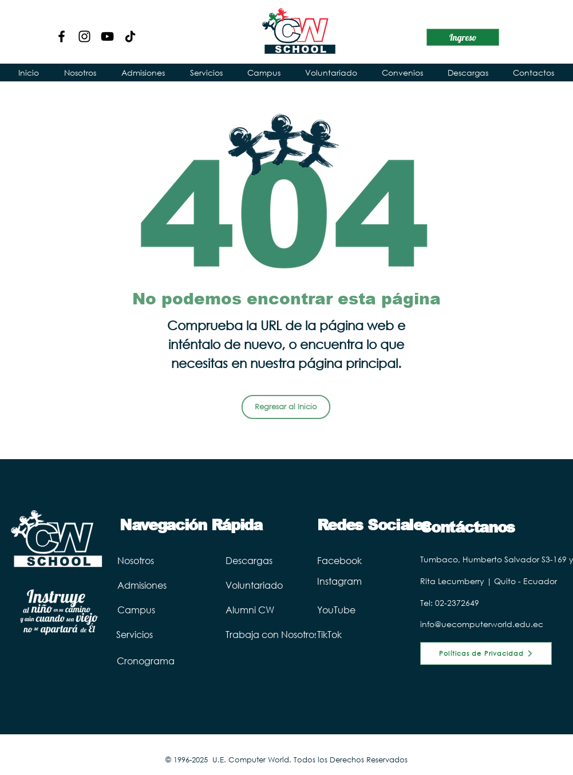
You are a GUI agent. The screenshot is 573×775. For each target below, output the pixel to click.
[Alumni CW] (288, 609)
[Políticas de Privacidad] (486, 653)
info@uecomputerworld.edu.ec (481, 624)
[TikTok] (338, 634)
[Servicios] (153, 634)
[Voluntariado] (291, 584)
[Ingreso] (462, 37)
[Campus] (151, 609)
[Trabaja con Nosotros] (291, 634)
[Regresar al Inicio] (286, 407)
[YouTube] (107, 36)
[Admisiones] (163, 584)
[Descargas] (273, 560)
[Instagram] (84, 36)
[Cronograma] (154, 660)
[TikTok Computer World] (130, 36)
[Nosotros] (154, 560)
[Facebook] (61, 36)
